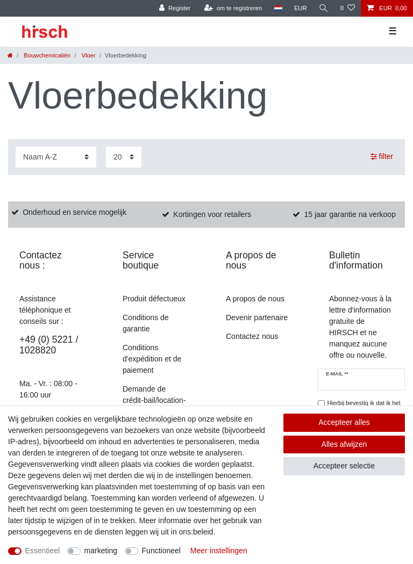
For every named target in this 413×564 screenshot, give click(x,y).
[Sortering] (56, 157)
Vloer (87, 55)
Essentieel (42, 550)
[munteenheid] (300, 8)
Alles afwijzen (344, 444)
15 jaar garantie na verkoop (349, 214)
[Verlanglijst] (347, 8)
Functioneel (161, 550)
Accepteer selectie (344, 465)
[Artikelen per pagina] (123, 157)
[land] (278, 8)
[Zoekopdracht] (323, 8)
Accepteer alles (344, 422)
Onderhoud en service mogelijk (74, 212)
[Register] (175, 8)
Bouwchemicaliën (46, 55)
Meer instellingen (218, 550)
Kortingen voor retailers (212, 214)
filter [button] (382, 157)
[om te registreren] (233, 8)
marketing (100, 550)
